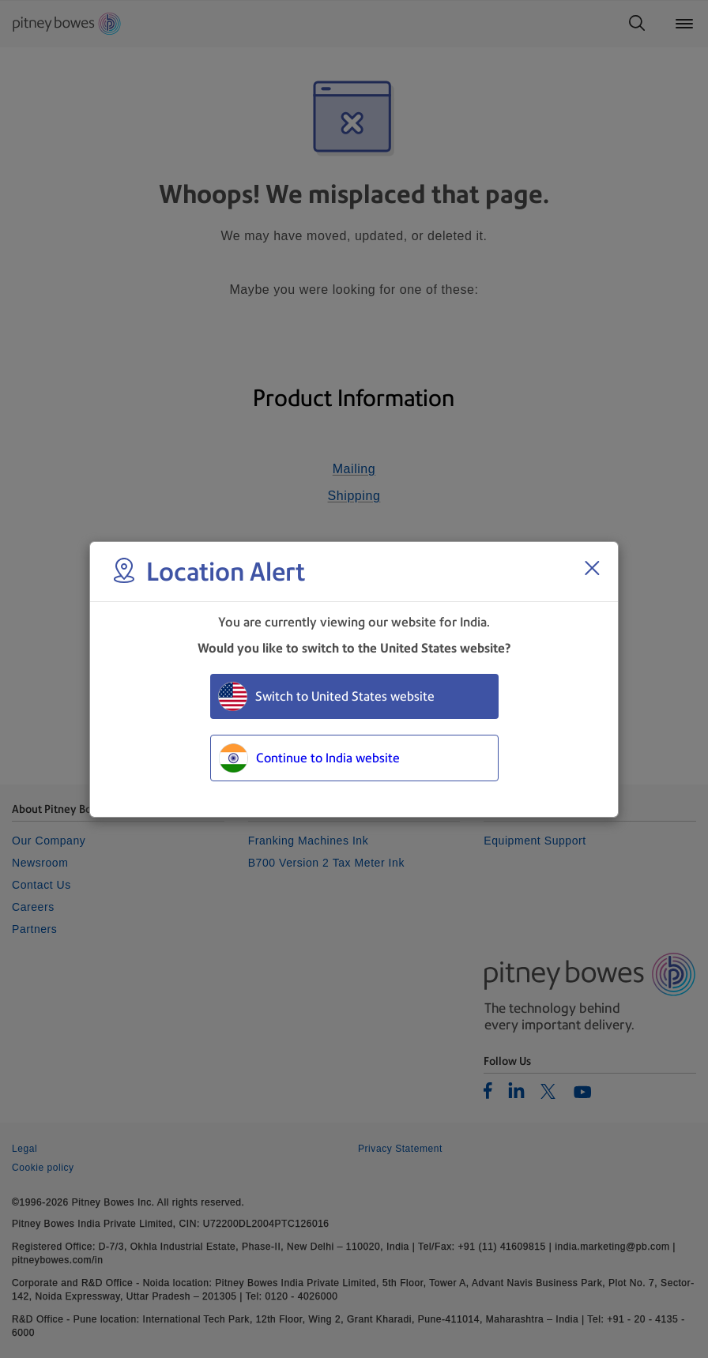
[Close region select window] (592, 568)
